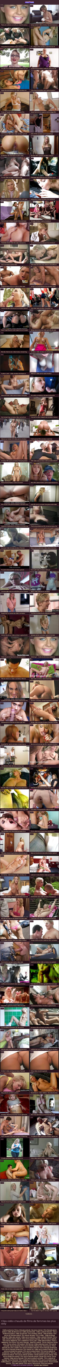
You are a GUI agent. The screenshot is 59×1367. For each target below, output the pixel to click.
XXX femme (29, 1344)
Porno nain (33, 1340)
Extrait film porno (45, 1356)
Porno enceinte (15, 1346)
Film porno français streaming (12, 1349)
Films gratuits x (27, 1353)
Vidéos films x (6, 1362)
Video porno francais (17, 1358)
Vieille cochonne (8, 1330)
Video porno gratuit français (43, 1349)
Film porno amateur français (29, 1347)
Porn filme (12, 1342)
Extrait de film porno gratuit (43, 1354)
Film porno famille (27, 1346)
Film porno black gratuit (41, 1353)
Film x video (39, 1335)
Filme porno (47, 1346)
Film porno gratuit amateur (24, 1354)
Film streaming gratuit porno (38, 1362)
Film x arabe (14, 1347)
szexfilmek (29, 2)
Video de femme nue (14, 1332)
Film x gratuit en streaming (28, 1360)
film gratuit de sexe (28, 1335)
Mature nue (38, 1346)
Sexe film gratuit (36, 1342)
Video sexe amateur (44, 1340)
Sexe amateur (48, 1333)
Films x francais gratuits (22, 1330)
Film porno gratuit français (31, 1339)
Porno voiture (11, 1344)
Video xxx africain (21, 1333)
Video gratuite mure (41, 1344)
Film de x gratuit (15, 1353)
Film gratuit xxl (28, 1349)
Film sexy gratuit (17, 1363)
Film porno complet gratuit (47, 1360)
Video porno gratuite (28, 1337)
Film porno (28, 1363)
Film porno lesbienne (10, 1340)
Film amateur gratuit (35, 1333)
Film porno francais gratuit (29, 1356)
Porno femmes (13, 1360)
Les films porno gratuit (19, 1362)
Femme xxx (36, 1363)
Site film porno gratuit (13, 1339)
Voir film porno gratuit (48, 1339)
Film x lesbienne (23, 1340)
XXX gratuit (21, 1344)
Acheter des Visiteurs (41, 1365)
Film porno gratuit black (31, 1351)
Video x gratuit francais (44, 1332)
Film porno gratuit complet (33, 1358)
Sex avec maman (37, 1330)
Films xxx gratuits (47, 1363)
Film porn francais (22, 1342)
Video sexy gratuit (14, 1337)
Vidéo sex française (28, 1332)
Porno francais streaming (48, 1347)
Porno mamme (47, 1342)
